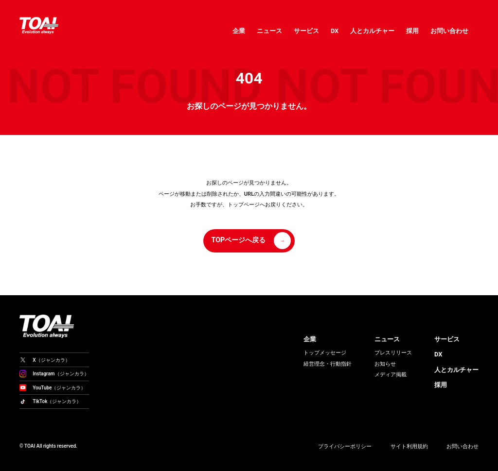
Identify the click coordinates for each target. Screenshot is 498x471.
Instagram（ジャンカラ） (54, 373)
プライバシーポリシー (345, 446)
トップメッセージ (324, 353)
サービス (306, 30)
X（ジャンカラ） (44, 359)
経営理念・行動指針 (327, 364)
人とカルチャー (372, 30)
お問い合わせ (449, 30)
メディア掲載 (390, 374)
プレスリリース (393, 353)
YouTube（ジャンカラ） (52, 387)
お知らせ (385, 364)
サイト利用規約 (409, 446)
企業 (238, 30)
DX (334, 30)
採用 (412, 30)
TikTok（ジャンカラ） (50, 401)
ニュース (269, 30)
